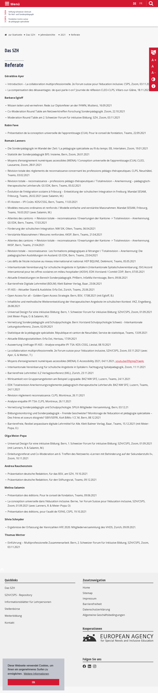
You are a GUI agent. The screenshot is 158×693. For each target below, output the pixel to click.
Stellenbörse (12, 609)
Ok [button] (33, 682)
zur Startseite (15, 34)
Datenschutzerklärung (96, 609)
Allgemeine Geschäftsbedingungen (104, 615)
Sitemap (88, 593)
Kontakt (9, 622)
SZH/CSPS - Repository (18, 595)
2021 (63, 34)
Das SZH (30, 34)
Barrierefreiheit (92, 604)
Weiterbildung (13, 616)
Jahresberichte (47, 34)
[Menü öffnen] (12, 3)
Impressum (89, 598)
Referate (75, 34)
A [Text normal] (153, 66)
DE (134, 3)
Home (86, 587)
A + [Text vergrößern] (154, 60)
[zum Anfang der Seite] (2, 571)
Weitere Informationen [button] (36, 673)
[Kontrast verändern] (153, 79)
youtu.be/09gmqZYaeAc (130, 361)
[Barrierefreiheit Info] (153, 86)
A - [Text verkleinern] (154, 73)
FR (140, 3)
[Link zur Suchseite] (151, 4)
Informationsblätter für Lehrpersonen (28, 602)
